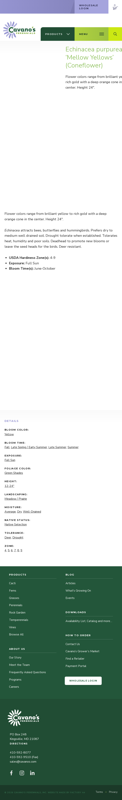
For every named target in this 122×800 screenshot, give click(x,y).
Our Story (15, 657)
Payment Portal (76, 666)
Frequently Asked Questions (27, 672)
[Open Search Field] (115, 34)
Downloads (76, 612)
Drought (17, 537)
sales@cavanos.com (23, 762)
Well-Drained (32, 512)
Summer (73, 447)
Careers (14, 687)
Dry (19, 512)
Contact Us (73, 644)
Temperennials (18, 620)
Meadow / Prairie (16, 499)
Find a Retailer (75, 659)
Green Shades (14, 473)
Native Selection (16, 524)
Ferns (12, 591)
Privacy (113, 792)
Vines (12, 627)
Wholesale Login (83, 680)
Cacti (12, 583)
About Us (17, 648)
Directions (18, 743)
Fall (7, 447)
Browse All (16, 634)
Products (17, 574)
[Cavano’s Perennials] (19, 30)
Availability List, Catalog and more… (89, 621)
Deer (8, 537)
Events (70, 598)
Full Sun (10, 460)
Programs (15, 680)
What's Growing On (78, 591)
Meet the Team (19, 665)
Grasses (14, 598)
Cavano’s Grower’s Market (82, 651)
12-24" (9, 486)
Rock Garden (17, 612)
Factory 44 (77, 792)
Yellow (9, 434)
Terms (99, 792)
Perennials (15, 605)
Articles (70, 583)
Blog (70, 574)
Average (10, 512)
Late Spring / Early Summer (29, 447)
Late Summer (57, 447)
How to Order (78, 635)
